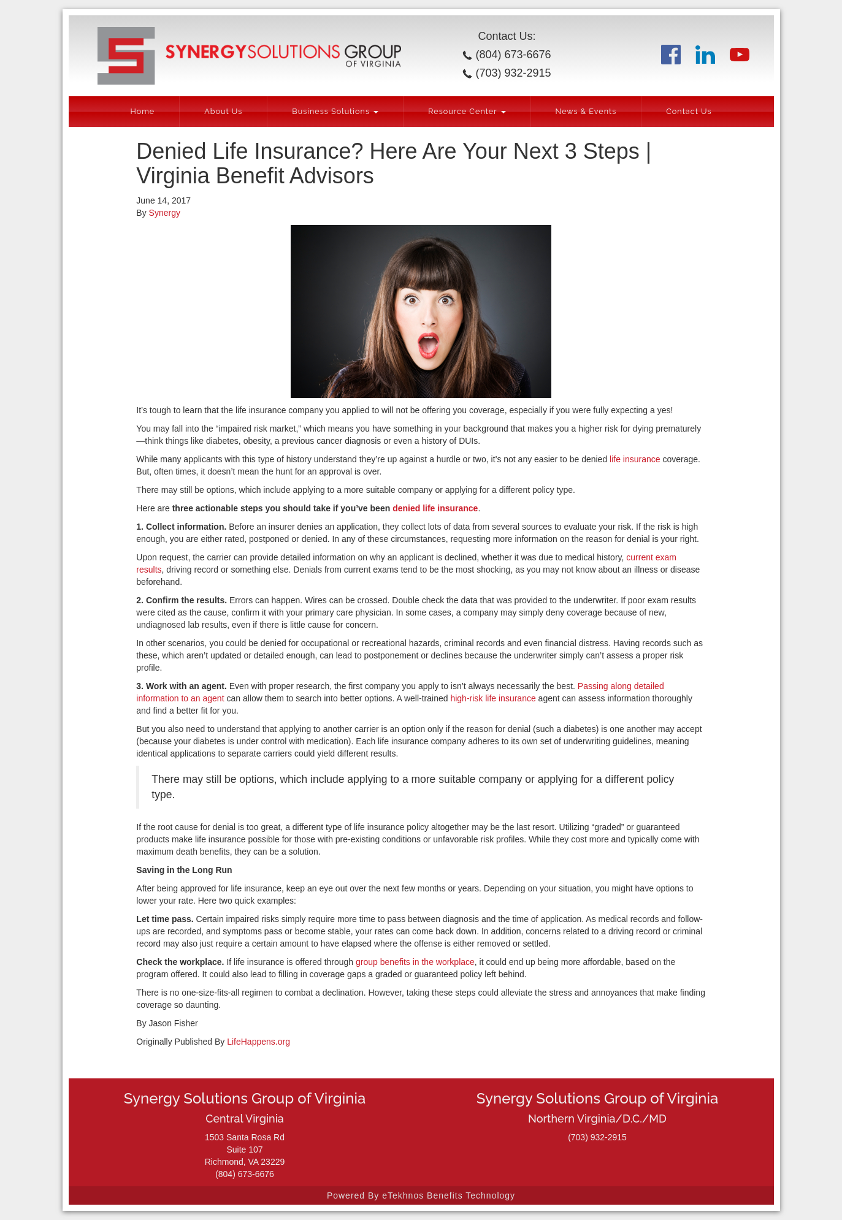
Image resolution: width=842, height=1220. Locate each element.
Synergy (164, 213)
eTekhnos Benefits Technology (448, 1195)
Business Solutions (335, 111)
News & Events (586, 111)
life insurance (635, 459)
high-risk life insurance (492, 698)
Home (142, 111)
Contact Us (688, 111)
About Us (223, 111)
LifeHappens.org (258, 1042)
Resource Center (466, 111)
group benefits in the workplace (415, 962)
